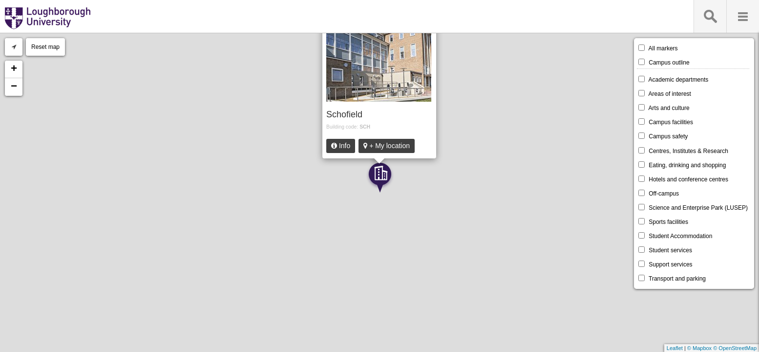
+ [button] (14, 69)
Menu (742, 16)
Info (340, 146)
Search (710, 16)
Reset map (45, 47)
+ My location (386, 146)
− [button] (14, 87)
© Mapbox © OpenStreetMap (722, 348)
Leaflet (675, 348)
